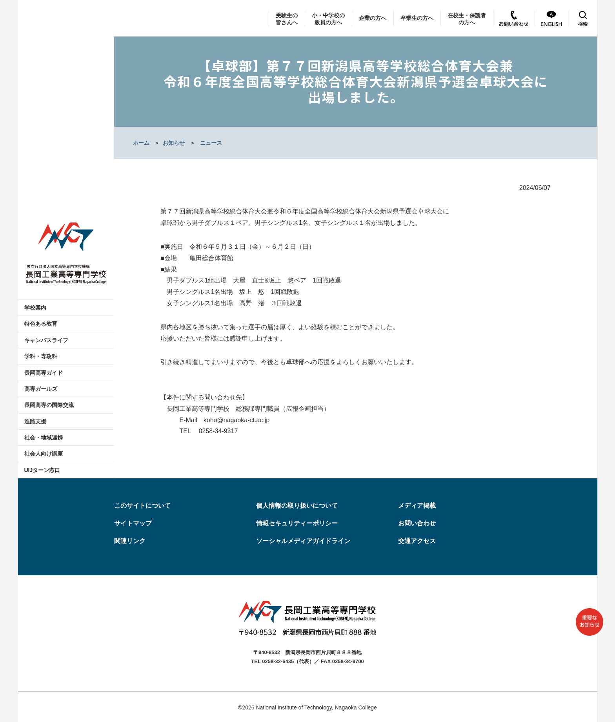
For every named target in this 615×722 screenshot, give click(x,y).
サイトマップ (133, 523)
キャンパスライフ (46, 340)
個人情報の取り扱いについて (297, 505)
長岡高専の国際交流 (49, 405)
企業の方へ (372, 18)
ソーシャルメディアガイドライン (303, 541)
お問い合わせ (417, 523)
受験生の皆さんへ (287, 19)
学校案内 (35, 307)
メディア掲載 (417, 505)
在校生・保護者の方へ (467, 19)
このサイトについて (142, 505)
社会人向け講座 (43, 453)
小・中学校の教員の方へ (328, 19)
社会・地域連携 (43, 437)
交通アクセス (417, 541)
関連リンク (130, 541)
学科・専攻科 (40, 356)
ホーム (141, 143)
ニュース (211, 143)
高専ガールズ (40, 389)
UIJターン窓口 (42, 470)
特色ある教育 (40, 324)
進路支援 (35, 421)
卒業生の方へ (416, 18)
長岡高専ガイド (43, 373)
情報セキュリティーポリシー (297, 523)
